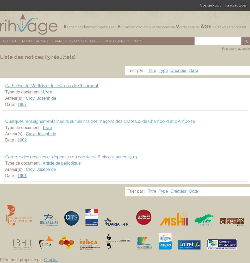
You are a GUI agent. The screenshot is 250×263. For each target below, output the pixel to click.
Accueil (10, 41)
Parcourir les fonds (123, 41)
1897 (22, 104)
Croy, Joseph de (41, 169)
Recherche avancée (236, 49)
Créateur (178, 70)
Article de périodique (62, 163)
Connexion (210, 5)
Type (163, 70)
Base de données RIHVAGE (125, 24)
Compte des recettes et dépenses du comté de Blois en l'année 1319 (71, 156)
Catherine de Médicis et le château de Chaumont (51, 85)
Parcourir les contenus (77, 41)
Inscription (235, 5)
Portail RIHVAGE (36, 41)
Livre (47, 92)
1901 (22, 175)
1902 (22, 140)
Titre (152, 70)
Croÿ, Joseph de (41, 98)
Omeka (51, 260)
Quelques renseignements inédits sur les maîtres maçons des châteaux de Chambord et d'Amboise (100, 121)
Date (193, 70)
